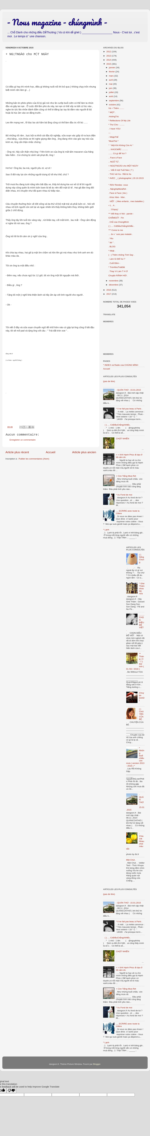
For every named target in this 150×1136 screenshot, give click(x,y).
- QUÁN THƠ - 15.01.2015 (128, 390)
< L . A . (111, 205)
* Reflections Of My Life (119, 120)
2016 (109, 290)
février (112, 71)
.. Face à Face (115, 157)
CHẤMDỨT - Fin (116, 218)
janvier (112, 67)
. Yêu (110, 238)
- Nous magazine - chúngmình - (57, 22)
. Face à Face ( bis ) (117, 193)
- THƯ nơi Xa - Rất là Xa (119, 174)
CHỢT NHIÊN (122, 438)
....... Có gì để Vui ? (117, 153)
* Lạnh (106, 529)
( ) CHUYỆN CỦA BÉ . (141, 714)
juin (111, 88)
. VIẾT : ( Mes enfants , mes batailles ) (126, 201)
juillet (111, 92)
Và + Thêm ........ (116, 108)
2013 (109, 56)
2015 (109, 64)
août (111, 96)
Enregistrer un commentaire (23, 440)
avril (111, 80)
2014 (109, 60)
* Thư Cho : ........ (116, 124)
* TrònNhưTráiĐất (116, 267)
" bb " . (111, 242)
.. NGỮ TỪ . (114, 162)
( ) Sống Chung (141, 558)
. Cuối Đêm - (114, 263)
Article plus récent (17, 452)
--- (109, 133)
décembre (114, 285)
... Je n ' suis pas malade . (120, 234)
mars (111, 76)
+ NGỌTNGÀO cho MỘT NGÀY (123, 166)
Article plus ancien (84, 452)
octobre (113, 104)
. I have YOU (114, 129)
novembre (114, 281)
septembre (114, 100)
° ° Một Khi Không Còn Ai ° (120, 145)
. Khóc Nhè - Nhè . (117, 197)
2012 (109, 51)
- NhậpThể (113, 137)
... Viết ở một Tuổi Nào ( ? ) (120, 170)
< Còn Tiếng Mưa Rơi (126, 476)
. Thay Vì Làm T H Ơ (118, 271)
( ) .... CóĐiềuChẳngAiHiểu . (121, 226)
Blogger (96, 1064)
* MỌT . (112, 112)
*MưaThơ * (113, 141)
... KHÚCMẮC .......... (118, 149)
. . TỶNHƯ (113, 209)
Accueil (50, 452)
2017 (109, 294)
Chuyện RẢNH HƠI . (118, 275)
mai (111, 84)
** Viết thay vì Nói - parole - (121, 214)
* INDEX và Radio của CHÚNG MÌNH (120, 365)
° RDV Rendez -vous (118, 185)
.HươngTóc (113, 116)
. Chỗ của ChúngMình (118, 222)
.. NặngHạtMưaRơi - (117, 189)
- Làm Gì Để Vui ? (116, 259)
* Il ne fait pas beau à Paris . (129, 409)
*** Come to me (115, 230)
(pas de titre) (109, 381)
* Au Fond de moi (124, 495)
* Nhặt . (111, 251)
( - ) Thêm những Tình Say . (121, 255)
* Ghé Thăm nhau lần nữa (142, 588)
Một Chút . (131, 860)
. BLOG (111, 246)
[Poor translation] (11, 1090)
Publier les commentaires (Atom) (34, 459)
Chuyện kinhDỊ (142, 697)
